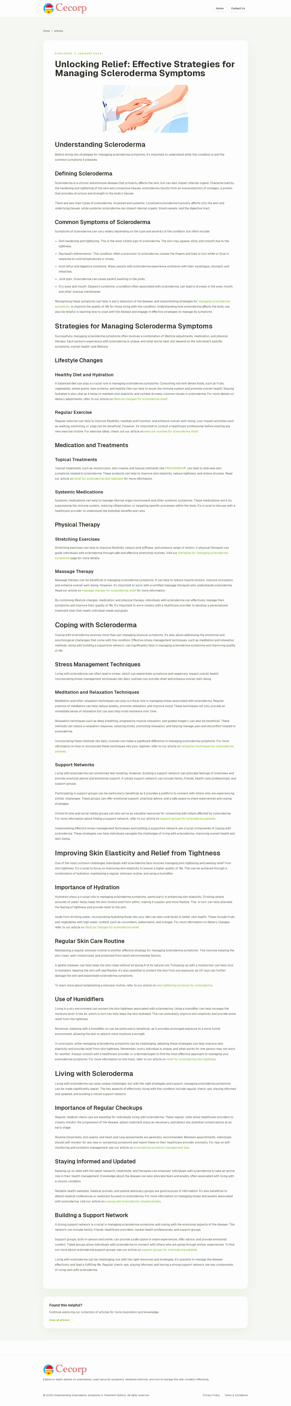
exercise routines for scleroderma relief (171, 431)
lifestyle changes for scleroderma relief (140, 399)
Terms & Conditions (236, 1395)
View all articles (61, 1320)
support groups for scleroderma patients (187, 819)
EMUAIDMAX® (175, 468)
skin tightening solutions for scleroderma (184, 985)
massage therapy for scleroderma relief (109, 590)
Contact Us (238, 8)
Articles (58, 31)
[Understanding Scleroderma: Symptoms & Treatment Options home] (66, 8)
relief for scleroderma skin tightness (98, 479)
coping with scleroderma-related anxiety (133, 1201)
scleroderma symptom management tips (161, 1148)
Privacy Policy (211, 1395)
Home (220, 8)
